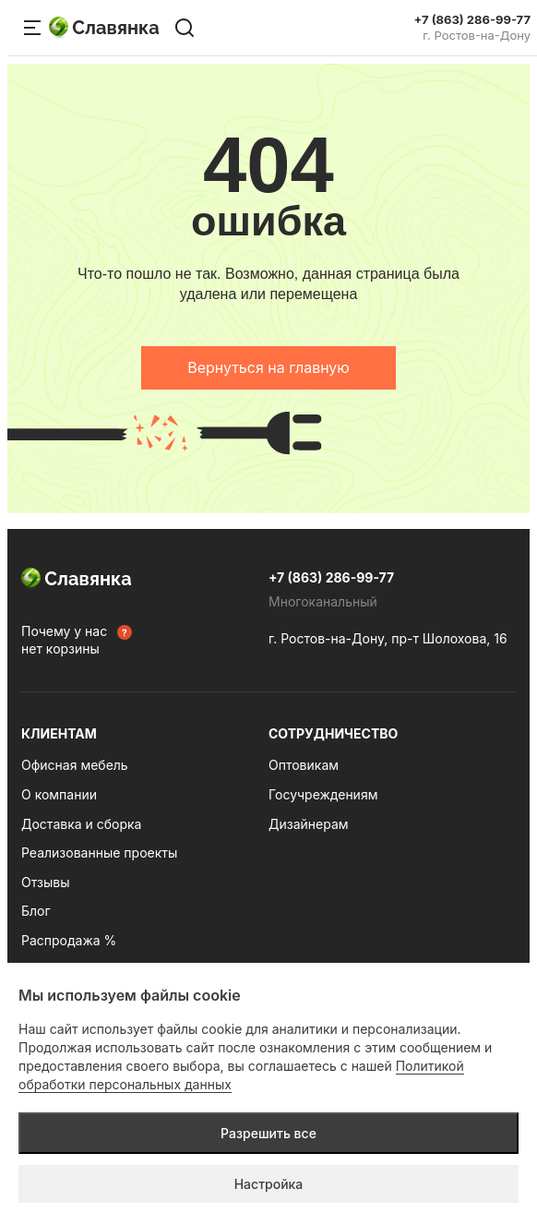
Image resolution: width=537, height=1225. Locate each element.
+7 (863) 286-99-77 (472, 20)
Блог (36, 911)
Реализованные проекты (99, 852)
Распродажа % (68, 940)
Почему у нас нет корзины (64, 640)
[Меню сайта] (32, 28)
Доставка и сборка (81, 824)
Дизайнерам (308, 824)
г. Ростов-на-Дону (477, 36)
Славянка (104, 28)
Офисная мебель (74, 765)
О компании (59, 794)
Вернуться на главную (268, 367)
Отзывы (45, 882)
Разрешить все (268, 1133)
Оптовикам (303, 765)
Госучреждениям (322, 794)
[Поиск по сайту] (184, 28)
